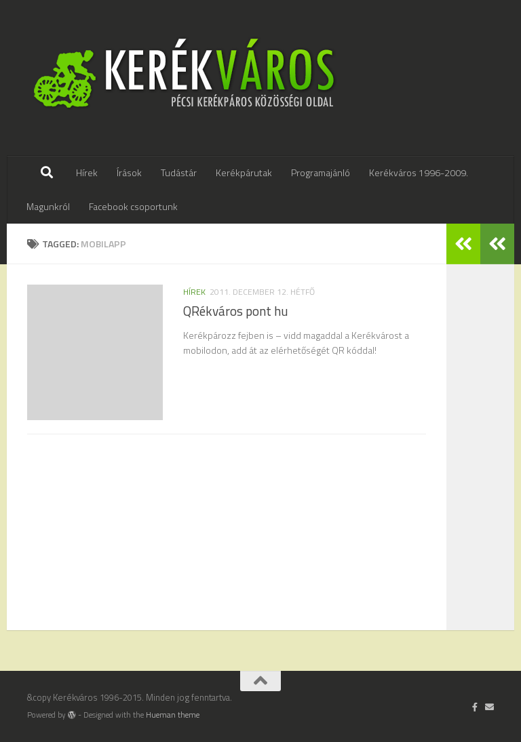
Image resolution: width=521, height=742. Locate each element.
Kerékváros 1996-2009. (418, 172)
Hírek (87, 172)
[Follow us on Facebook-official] (475, 706)
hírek (194, 291)
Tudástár (179, 172)
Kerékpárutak (244, 172)
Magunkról (48, 206)
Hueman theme (172, 715)
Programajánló (320, 172)
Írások (129, 172)
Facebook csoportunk (133, 206)
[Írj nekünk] (489, 706)
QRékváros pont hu (235, 311)
